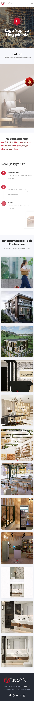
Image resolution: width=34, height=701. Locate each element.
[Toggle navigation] (32, 3)
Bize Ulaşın (27, 687)
